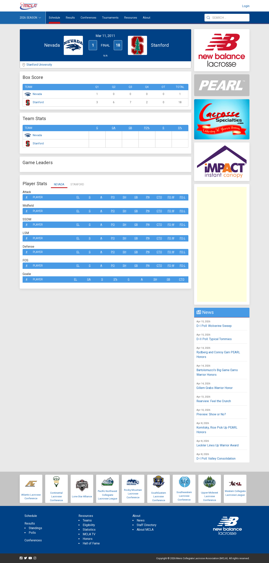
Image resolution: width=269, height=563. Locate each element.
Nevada (37, 94)
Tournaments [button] (110, 17)
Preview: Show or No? (211, 414)
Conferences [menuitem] (33, 540)
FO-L (182, 197)
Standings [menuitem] (35, 528)
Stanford (38, 102)
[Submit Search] (208, 17)
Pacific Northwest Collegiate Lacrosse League (107, 495)
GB (130, 127)
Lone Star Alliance (82, 496)
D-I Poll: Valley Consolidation (215, 458)
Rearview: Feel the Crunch (213, 401)
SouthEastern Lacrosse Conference (158, 496)
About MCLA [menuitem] (145, 529)
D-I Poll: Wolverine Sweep (214, 326)
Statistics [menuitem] (89, 529)
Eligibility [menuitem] (89, 525)
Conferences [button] (88, 17)
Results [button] (70, 17)
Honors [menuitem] (87, 539)
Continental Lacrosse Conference (56, 496)
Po (113, 197)
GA (113, 127)
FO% (147, 127)
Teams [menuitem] (87, 520)
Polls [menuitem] (32, 532)
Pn (148, 197)
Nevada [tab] (59, 184)
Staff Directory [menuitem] (146, 525)
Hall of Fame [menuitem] (91, 543)
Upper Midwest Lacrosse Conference (209, 496)
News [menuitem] (141, 520)
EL (78, 197)
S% (180, 127)
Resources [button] (130, 17)
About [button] (146, 17)
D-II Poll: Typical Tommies (214, 339)
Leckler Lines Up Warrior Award (217, 445)
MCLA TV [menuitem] (89, 534)
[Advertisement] (222, 244)
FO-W (171, 197)
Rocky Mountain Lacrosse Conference (133, 494)
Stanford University (39, 64)
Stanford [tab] (77, 184)
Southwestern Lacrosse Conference (184, 496)
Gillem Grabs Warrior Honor (214, 388)
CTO (159, 197)
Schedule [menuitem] (54, 17)
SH (124, 197)
